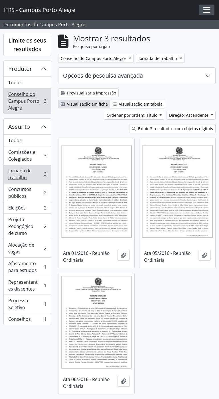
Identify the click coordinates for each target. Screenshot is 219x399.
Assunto (19, 126)
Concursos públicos (27, 192)
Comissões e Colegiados (27, 155)
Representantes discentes (27, 285)
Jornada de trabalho (27, 174)
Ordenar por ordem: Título (133, 115)
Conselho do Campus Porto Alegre (27, 101)
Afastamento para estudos (27, 266)
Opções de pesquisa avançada (103, 75)
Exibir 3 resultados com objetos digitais (172, 128)
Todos (15, 82)
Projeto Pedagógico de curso (27, 226)
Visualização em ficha (84, 104)
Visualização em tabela (138, 104)
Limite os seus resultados (27, 45)
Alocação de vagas (27, 248)
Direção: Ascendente (189, 115)
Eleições (27, 209)
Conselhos (27, 320)
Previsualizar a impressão (88, 93)
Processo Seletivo (27, 304)
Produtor (20, 68)
